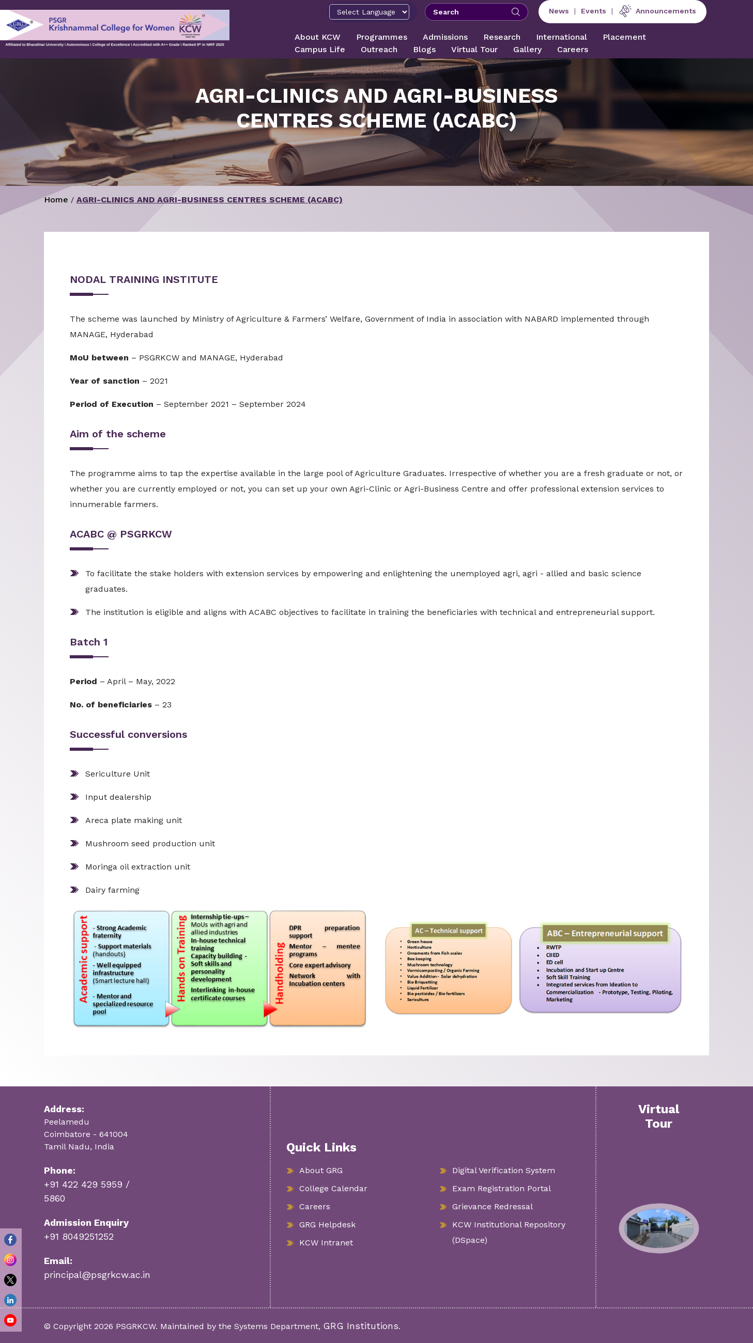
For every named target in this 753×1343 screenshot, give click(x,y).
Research (501, 37)
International (561, 37)
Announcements (657, 11)
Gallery (527, 49)
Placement (624, 37)
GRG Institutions (360, 1325)
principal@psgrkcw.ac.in (97, 1274)
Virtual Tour (474, 49)
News (559, 11)
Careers (572, 49)
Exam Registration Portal (501, 1188)
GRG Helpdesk (327, 1224)
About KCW (318, 37)
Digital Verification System (503, 1170)
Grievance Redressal (492, 1206)
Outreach (379, 49)
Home (56, 199)
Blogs (424, 49)
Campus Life (320, 49)
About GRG (321, 1170)
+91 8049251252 (79, 1236)
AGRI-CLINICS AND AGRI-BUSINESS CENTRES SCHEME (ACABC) (209, 199)
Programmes (381, 37)
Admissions (445, 37)
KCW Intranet (326, 1242)
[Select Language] (369, 12)
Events (593, 11)
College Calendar (333, 1188)
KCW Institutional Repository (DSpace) (508, 1232)
